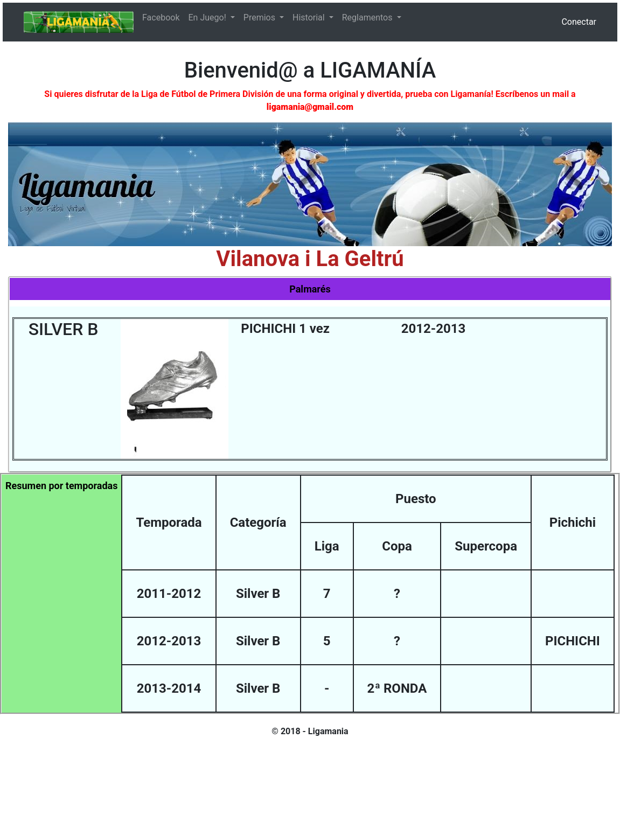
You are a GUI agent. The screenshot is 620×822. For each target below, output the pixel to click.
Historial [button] (309, 17)
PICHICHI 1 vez (285, 328)
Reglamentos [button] (368, 17)
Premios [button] (260, 17)
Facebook (160, 17)
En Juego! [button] (208, 17)
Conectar (578, 22)
